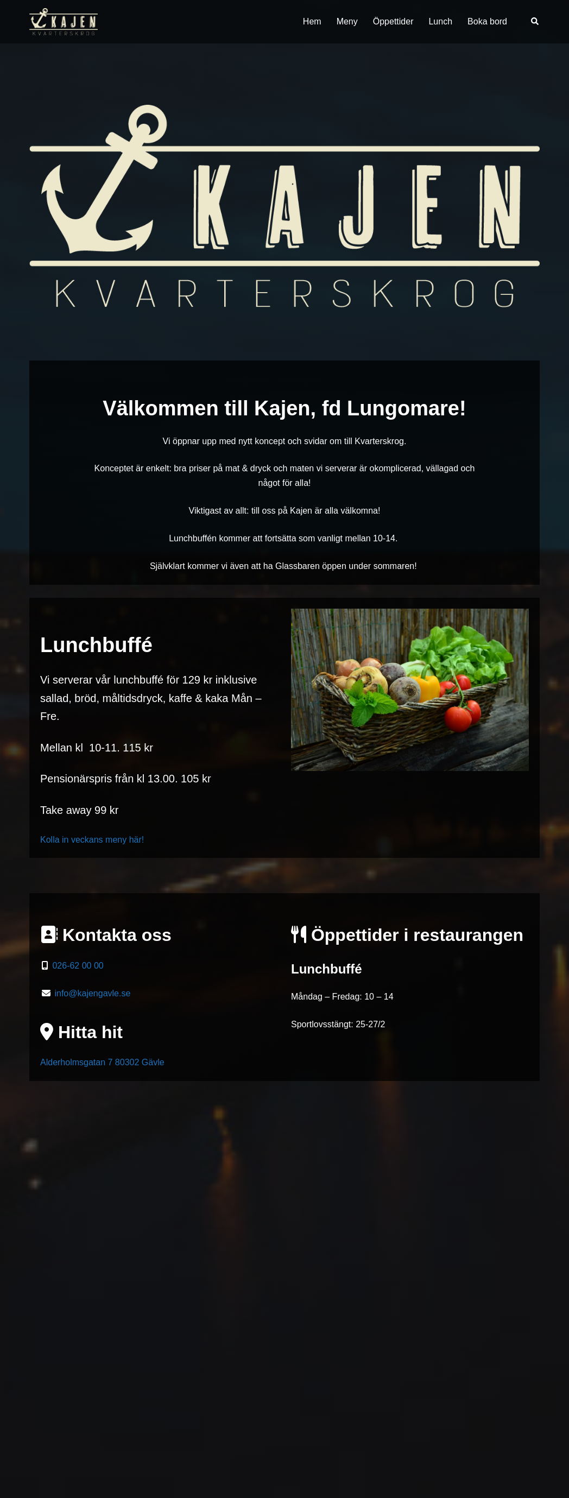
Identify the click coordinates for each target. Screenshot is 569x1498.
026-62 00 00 (77, 965)
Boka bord (487, 21)
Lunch (440, 21)
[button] (535, 21)
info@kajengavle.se (92, 993)
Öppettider (393, 21)
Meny (347, 21)
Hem (312, 21)
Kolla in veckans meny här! (92, 839)
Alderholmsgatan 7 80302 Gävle (102, 1062)
